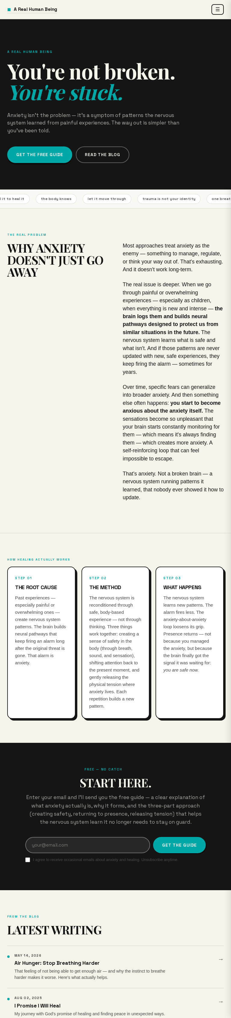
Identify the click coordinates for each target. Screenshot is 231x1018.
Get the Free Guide (39, 154)
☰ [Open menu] (217, 9)
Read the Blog (102, 154)
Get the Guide (179, 845)
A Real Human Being (32, 9)
